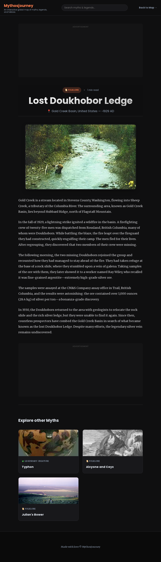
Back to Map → (148, 7)
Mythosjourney (18, 5)
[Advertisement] (80, 52)
